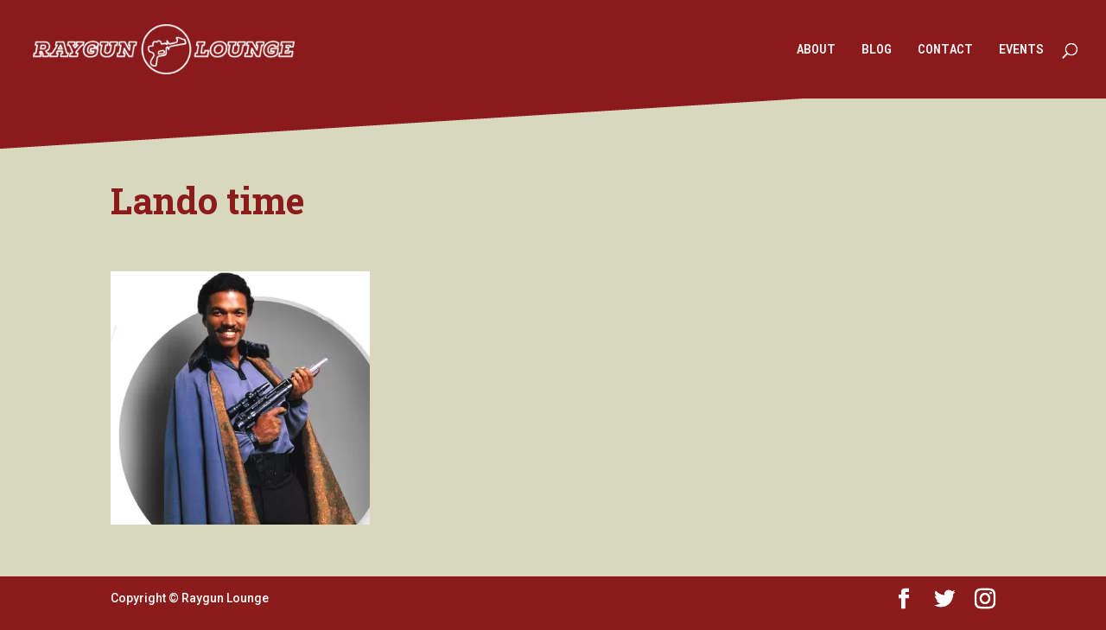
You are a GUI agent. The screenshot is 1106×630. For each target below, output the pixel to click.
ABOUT (816, 50)
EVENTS (1021, 50)
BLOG (876, 50)
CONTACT (945, 50)
